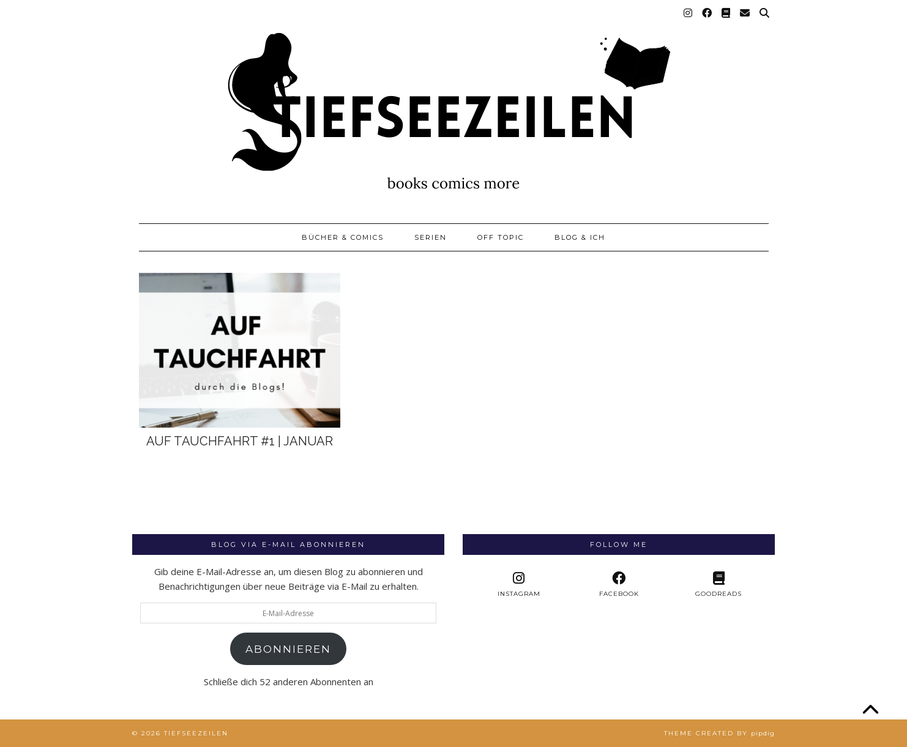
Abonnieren (288, 649)
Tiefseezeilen (196, 733)
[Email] (745, 13)
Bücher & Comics (343, 237)
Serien (430, 237)
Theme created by (719, 733)
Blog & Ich (579, 237)
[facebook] (618, 584)
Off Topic (500, 237)
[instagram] (519, 584)
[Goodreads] (726, 13)
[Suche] (765, 13)
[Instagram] (688, 13)
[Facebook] (707, 13)
